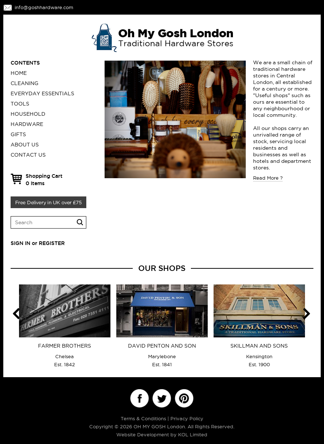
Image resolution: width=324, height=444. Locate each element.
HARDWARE (27, 124)
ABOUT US (25, 145)
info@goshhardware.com (44, 7)
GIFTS (18, 134)
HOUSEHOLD (28, 114)
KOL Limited (192, 434)
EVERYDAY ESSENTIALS (42, 93)
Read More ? (268, 177)
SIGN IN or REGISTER (38, 243)
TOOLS (20, 104)
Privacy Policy (186, 418)
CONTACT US (28, 155)
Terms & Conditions (143, 418)
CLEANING (24, 83)
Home (19, 73)
